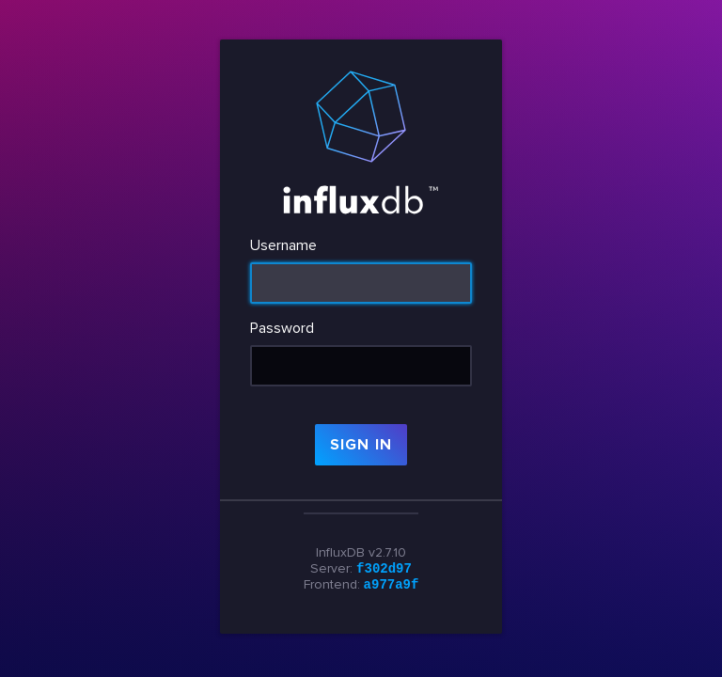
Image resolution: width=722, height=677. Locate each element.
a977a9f (391, 585)
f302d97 (384, 567)
